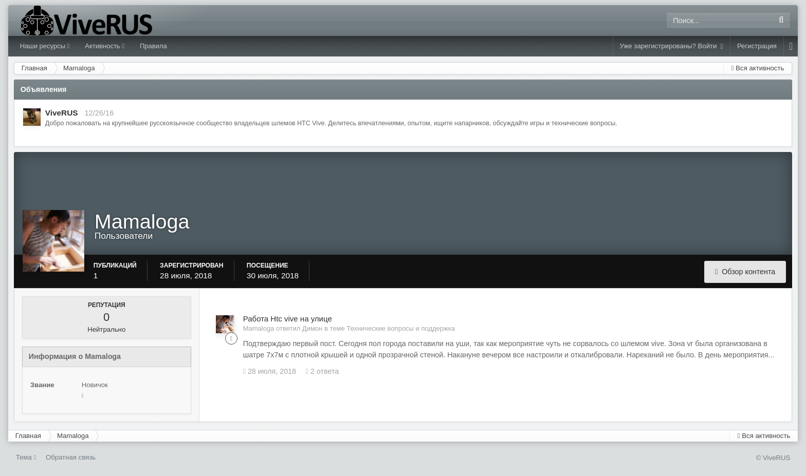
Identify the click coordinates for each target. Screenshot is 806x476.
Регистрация (757, 46)
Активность (104, 46)
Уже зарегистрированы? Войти (671, 46)
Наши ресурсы (45, 46)
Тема (26, 457)
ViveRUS (61, 112)
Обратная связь (71, 457)
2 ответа (322, 371)
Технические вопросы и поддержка (400, 328)
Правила (153, 46)
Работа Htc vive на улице (287, 318)
